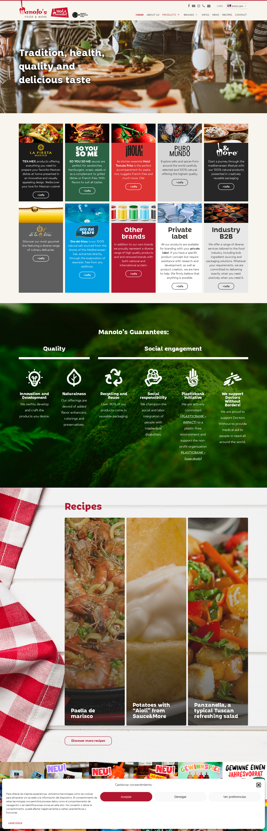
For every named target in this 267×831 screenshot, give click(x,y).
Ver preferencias (234, 796)
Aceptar (126, 796)
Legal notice (15, 822)
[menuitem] (236, 6)
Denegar (180, 796)
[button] (259, 785)
